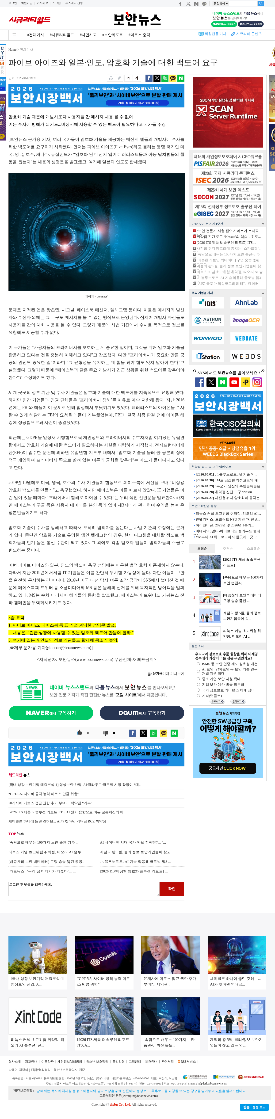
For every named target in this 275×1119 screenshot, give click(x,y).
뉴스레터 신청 (74, 3)
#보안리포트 (112, 35)
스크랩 (56, 3)
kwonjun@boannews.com (139, 1096)
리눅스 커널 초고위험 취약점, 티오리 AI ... (228, 513)
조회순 (202, 548)
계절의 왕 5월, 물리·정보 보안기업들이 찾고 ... (137, 852)
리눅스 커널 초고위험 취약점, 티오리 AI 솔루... (46, 852)
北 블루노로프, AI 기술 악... (226, 474)
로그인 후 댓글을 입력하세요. (84, 889)
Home (12, 49)
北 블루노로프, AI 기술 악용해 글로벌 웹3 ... (135, 862)
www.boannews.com (94, 659)
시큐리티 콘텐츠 (249, 34)
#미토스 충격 (139, 35)
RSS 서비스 (188, 1061)
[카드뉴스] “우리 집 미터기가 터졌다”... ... (42, 871)
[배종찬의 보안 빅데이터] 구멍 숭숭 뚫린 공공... (46, 862)
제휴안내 (151, 1061)
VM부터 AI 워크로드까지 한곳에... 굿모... (228, 537)
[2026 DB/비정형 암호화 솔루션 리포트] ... (134, 871)
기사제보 (42, 3)
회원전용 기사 (216, 34)
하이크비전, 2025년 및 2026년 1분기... (225, 525)
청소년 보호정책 (97, 1061)
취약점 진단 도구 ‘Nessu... (225, 492)
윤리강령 (118, 1061)
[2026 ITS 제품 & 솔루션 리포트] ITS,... (226, 242)
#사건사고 (88, 35)
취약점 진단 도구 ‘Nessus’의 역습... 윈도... (229, 237)
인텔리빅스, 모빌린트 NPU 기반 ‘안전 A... (228, 519)
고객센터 (135, 1061)
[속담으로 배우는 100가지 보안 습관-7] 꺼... (43, 842)
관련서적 (167, 1061)
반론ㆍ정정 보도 (254, 1107)
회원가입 (26, 3)
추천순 (228, 548)
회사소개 (14, 1061)
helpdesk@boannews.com (212, 1083)
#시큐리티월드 (62, 35)
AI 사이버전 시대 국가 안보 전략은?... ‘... (133, 842)
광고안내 (31, 1061)
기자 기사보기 (166, 674)
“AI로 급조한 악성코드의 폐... (228, 480)
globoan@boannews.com (68, 647)
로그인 (12, 3)
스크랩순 (253, 548)
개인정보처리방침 (69, 1061)
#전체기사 (35, 35)
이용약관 (47, 1061)
